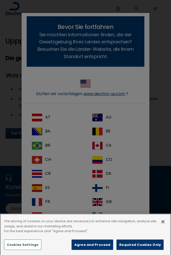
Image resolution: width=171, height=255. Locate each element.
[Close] (162, 230)
